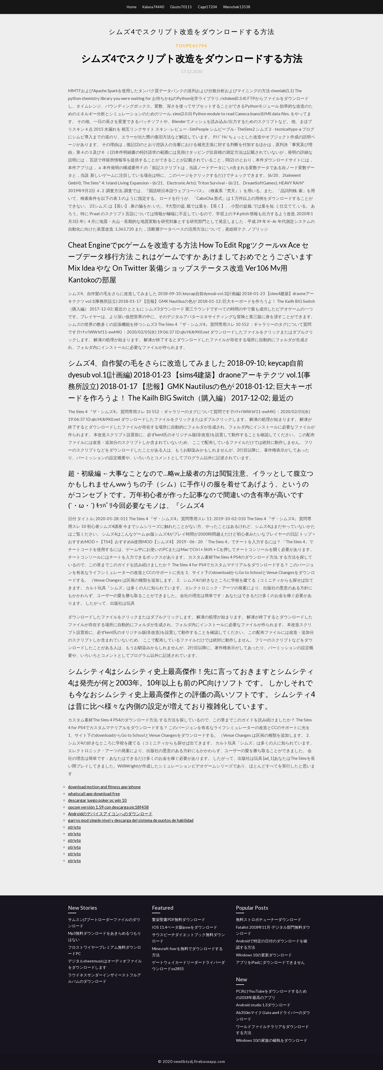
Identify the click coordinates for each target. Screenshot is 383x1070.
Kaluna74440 (153, 7)
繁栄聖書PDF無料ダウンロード (178, 919)
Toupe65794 (191, 45)
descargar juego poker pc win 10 (97, 800)
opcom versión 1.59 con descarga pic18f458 (108, 807)
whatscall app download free (94, 793)
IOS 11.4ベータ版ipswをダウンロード (184, 927)
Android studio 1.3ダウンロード (263, 1004)
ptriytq (74, 827)
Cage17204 (207, 7)
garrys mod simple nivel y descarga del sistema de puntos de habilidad (130, 820)
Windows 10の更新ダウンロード (264, 955)
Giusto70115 (181, 7)
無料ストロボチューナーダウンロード (268, 919)
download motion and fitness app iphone (104, 786)
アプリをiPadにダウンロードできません (270, 962)
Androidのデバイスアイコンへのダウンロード (110, 813)
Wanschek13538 (236, 7)
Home (131, 7)
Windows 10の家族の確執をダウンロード (271, 1040)
